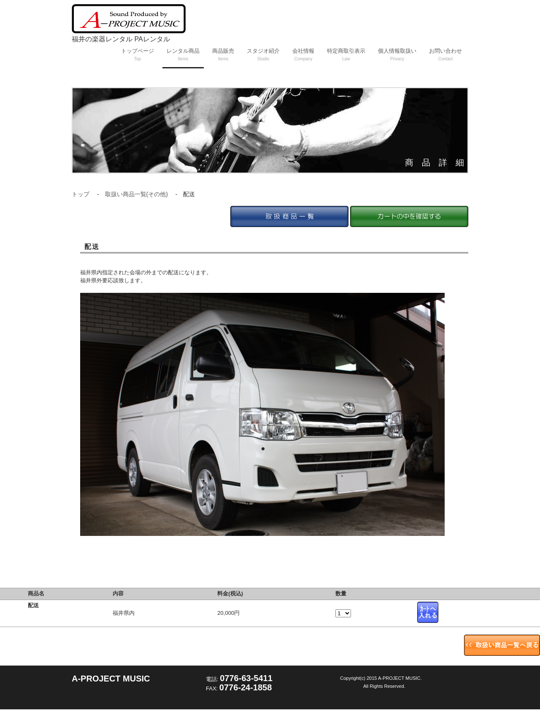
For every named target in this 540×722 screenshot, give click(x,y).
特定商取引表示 (346, 54)
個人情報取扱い (397, 54)
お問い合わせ (445, 54)
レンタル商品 (183, 54)
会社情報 (303, 54)
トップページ (137, 54)
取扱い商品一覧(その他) (136, 194)
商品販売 (223, 54)
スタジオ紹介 (263, 54)
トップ (80, 194)
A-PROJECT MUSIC (111, 678)
